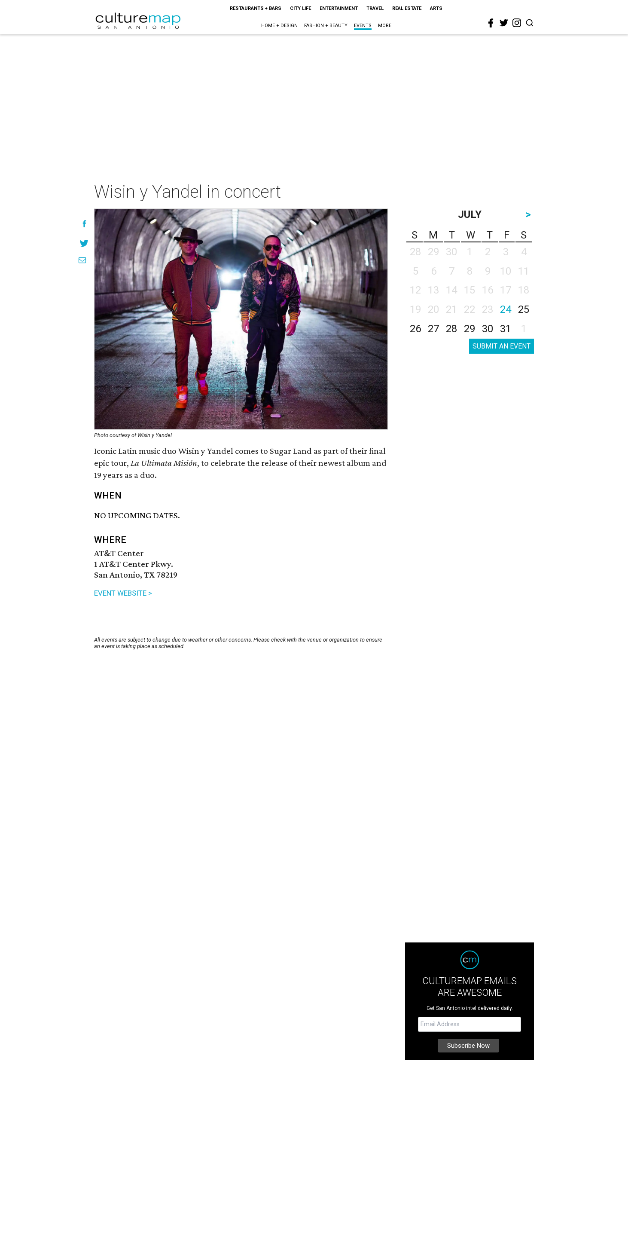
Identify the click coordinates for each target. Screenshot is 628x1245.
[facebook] (491, 23)
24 (505, 309)
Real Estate (406, 8)
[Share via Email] (82, 260)
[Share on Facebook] (84, 223)
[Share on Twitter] (84, 243)
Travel (375, 8)
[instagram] (516, 23)
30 (487, 329)
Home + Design (279, 25)
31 (505, 329)
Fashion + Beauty (326, 25)
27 (433, 329)
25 (523, 309)
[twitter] (504, 23)
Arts (436, 8)
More (384, 25)
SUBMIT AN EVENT (501, 346)
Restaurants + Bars (255, 8)
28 (451, 329)
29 (469, 329)
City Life (300, 8)
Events (363, 25)
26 (415, 329)
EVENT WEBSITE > (123, 593)
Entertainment (339, 8)
